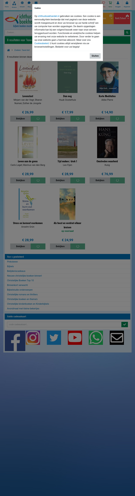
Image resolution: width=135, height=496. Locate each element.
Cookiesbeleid (41, 43)
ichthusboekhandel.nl (48, 16)
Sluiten (95, 56)
